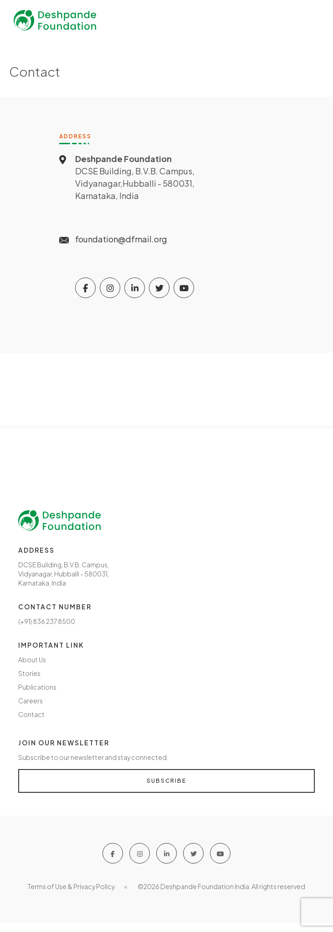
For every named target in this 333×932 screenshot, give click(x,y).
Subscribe (166, 780)
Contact (31, 714)
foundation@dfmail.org (121, 239)
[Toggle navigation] (310, 20)
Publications (37, 687)
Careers (30, 700)
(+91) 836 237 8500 (46, 621)
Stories (29, 673)
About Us (32, 659)
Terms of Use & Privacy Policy (71, 886)
